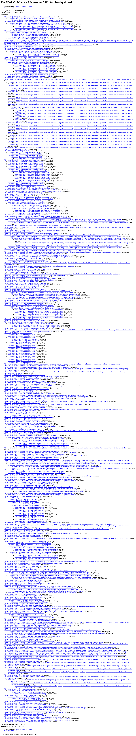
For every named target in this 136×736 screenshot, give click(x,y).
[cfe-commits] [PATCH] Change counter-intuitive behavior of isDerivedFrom (26, 541)
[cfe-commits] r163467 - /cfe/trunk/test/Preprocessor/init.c (20, 701)
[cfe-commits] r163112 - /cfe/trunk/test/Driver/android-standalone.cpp (24, 57)
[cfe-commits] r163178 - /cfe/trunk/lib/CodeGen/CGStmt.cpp (21, 281)
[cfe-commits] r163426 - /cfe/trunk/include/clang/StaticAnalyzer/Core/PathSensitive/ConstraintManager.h (33, 608)
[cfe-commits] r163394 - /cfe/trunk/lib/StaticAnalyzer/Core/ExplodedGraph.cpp (26, 569)
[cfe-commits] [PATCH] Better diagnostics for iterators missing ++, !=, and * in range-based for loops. (32, 470)
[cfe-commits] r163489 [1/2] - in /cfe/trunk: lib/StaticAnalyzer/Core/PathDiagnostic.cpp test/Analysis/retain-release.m (37, 718)
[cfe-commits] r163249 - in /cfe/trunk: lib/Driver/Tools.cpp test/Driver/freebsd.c (26, 389)
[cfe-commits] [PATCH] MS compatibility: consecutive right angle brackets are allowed (28, 17)
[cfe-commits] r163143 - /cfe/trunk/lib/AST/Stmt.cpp (19, 232)
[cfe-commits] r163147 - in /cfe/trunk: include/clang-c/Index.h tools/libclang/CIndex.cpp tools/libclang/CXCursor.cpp (37, 255)
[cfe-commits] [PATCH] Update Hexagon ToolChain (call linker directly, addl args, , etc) (29, 474)
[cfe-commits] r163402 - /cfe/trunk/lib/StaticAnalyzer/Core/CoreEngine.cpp (25, 580)
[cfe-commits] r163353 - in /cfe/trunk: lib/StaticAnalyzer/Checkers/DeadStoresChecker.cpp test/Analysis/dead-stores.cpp (38, 477)
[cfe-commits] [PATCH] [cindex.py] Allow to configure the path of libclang (25, 186)
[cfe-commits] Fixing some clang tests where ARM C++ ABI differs (23, 200)
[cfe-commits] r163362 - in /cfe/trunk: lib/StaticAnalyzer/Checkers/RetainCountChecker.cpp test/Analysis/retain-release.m (38, 493)
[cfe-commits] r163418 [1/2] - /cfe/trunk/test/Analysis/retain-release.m (24, 603)
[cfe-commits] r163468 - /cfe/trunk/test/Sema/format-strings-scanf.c (23, 703)
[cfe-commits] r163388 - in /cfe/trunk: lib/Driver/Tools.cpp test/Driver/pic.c (25, 566)
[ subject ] (19, 6)
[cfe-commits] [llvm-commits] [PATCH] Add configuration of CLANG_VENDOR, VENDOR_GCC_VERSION (35, 216)
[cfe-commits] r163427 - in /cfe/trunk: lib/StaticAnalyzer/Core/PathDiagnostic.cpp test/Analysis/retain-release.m (35, 609)
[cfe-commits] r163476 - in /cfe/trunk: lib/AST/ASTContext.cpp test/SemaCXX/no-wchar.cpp (30, 704)
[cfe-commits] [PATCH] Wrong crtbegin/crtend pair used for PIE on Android (25, 421)
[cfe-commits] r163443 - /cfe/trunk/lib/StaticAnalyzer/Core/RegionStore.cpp (25, 628)
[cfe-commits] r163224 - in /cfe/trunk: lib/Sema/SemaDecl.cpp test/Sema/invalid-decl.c (28, 378)
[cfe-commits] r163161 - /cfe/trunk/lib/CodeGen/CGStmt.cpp (21, 267)
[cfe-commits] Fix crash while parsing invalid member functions (22, 428)
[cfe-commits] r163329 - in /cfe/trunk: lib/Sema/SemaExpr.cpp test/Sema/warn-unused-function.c (31, 435)
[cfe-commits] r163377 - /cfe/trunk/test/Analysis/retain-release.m (22, 535)
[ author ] (24, 6)
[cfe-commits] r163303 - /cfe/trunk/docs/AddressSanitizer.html (21, 420)
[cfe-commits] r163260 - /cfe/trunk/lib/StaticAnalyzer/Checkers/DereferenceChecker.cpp (29, 393)
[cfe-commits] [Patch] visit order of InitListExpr (17, 196)
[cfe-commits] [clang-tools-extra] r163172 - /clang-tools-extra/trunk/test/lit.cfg (26, 277)
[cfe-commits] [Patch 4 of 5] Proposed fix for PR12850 (19, 150)
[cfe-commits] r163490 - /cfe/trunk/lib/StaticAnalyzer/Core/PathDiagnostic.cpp (26, 721)
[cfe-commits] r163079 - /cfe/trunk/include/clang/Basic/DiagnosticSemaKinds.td (26, 197)
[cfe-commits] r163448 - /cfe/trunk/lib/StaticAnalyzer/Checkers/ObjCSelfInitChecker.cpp (29, 641)
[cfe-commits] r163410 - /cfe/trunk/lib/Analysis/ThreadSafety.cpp (22, 599)
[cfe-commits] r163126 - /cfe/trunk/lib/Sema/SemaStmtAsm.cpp (22, 194)
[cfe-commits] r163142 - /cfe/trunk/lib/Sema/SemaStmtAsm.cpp (22, 214)
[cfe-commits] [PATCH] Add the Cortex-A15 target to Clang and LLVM (24, 322)
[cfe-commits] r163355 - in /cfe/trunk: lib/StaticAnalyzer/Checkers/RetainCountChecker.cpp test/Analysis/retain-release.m (38, 479)
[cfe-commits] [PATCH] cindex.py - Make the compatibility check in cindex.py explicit (28, 305)
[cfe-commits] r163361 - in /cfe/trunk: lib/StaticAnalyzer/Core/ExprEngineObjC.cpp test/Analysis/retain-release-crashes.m (38, 487)
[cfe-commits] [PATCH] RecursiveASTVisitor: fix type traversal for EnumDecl (26, 49)
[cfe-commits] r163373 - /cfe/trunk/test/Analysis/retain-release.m (22, 530)
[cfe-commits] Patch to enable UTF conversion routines (19, 412)
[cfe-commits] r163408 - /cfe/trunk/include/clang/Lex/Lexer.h (21, 594)
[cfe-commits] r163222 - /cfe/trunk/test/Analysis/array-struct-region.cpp (24, 375)
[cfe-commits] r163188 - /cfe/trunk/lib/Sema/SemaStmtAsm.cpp (22, 288)
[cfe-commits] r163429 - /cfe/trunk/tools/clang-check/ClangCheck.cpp (24, 613)
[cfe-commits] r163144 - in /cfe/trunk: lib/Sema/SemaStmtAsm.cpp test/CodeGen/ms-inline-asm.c (31, 233)
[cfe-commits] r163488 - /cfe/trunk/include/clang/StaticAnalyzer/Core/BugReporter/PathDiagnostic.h (32, 717)
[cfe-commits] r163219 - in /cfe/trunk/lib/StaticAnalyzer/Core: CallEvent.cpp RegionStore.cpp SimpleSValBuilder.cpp (37, 367)
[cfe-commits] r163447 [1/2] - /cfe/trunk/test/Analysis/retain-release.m (24, 637)
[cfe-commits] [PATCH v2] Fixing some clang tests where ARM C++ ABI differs (37, 210)
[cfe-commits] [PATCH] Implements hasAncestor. (18, 333)
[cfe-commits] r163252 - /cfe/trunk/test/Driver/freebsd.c (20, 390)
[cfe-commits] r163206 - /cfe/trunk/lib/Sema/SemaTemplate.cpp (22, 319)
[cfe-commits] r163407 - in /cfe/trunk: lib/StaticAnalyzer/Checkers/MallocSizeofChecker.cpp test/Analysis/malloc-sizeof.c (38, 586)
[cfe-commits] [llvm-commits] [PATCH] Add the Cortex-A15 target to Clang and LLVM (32, 323)
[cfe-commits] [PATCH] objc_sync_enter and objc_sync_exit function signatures (26, 423)
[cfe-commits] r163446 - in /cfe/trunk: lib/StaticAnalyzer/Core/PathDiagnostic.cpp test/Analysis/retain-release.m (35, 636)
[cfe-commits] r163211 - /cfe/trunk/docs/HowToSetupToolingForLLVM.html (25, 328)
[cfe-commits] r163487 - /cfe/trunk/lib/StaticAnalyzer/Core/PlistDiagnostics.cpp (26, 715)
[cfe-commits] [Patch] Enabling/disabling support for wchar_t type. (23, 258)
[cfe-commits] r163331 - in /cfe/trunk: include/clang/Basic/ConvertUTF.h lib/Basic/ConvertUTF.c (31, 451)
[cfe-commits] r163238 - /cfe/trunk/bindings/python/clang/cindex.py (23, 387)
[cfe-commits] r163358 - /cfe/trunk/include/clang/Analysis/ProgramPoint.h (25, 485)
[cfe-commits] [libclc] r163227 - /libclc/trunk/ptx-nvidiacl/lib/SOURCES (24, 381)
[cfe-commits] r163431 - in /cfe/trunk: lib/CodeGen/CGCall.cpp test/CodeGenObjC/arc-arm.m (30, 620)
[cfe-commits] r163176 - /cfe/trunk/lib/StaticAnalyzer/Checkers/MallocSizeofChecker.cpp (29, 280)
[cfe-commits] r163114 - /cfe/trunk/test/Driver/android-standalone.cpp (24, 77)
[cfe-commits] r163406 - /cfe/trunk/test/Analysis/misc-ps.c (20, 585)
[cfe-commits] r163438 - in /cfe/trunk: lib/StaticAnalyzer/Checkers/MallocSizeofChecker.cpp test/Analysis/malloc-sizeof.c (38, 625)
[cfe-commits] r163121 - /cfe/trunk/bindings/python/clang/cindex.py (23, 192)
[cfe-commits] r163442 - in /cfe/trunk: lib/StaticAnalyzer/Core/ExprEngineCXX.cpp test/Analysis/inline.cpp (34, 627)
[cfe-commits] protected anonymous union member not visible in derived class (26, 302)
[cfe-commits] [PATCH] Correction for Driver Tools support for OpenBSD (25, 283)
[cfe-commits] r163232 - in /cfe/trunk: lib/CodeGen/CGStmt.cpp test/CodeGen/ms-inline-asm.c (31, 382)
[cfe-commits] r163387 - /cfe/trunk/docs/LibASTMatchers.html (22, 564)
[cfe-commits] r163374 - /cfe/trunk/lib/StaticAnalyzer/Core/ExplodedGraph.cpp (26, 532)
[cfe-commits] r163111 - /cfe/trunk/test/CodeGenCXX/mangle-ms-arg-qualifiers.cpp (27, 48)
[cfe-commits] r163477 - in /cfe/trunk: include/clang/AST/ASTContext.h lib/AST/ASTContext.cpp (32, 706)
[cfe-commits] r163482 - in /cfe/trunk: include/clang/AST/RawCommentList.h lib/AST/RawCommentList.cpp (35, 712)
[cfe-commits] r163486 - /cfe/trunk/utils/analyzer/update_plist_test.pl (23, 714)
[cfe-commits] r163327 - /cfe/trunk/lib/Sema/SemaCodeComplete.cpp (23, 432)
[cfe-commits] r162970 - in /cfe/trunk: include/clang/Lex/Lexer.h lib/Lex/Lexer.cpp (27, 269)
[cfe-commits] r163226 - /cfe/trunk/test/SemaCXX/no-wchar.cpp (22, 379)
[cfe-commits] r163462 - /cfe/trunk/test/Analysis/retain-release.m (22, 675)
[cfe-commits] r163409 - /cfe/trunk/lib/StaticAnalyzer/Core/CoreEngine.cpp (25, 597)
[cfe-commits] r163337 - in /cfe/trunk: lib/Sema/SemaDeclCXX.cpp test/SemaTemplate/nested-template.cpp (34, 454)
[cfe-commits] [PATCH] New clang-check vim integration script (22, 160)
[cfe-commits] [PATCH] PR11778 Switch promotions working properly (24, 400)
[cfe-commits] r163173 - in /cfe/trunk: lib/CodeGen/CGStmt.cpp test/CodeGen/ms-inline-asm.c (31, 278)
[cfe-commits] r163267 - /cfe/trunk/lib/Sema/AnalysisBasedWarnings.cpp (24, 406)
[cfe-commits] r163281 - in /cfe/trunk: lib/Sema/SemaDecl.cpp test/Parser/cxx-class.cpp (28, 417)
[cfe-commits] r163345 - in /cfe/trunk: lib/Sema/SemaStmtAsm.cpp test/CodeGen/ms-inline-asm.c (31, 459)
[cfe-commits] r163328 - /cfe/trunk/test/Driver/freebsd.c (20, 434)
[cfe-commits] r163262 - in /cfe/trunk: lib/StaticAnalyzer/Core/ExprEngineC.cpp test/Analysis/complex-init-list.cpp (36, 398)
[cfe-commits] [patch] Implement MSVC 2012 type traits (20, 270)
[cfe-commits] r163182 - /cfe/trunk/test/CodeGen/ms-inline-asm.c (22, 286)
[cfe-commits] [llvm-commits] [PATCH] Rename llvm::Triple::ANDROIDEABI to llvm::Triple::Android (33, 21)
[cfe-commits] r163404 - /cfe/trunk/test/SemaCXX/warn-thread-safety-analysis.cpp (27, 583)
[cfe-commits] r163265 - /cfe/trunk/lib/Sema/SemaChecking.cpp (22, 403)
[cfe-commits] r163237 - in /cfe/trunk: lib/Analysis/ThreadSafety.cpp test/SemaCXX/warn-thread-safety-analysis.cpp (37, 386)
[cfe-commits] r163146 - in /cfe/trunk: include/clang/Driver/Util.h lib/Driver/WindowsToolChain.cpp (32, 253)
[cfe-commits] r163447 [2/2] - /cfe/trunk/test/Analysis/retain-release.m (24, 639)
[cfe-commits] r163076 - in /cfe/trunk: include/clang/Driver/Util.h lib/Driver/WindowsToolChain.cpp (32, 230)
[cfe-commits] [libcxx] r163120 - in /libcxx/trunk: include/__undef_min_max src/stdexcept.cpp (31, 189)
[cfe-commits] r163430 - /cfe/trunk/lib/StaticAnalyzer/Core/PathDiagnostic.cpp (26, 619)
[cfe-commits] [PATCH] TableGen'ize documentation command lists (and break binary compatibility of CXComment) (37, 291)
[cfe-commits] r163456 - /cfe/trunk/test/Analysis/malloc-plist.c (21, 658)
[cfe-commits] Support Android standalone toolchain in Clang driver (23, 46)
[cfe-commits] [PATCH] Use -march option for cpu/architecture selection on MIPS (27, 709)
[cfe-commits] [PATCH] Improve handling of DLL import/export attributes (25, 59)
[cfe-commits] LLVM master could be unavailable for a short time (22, 496)
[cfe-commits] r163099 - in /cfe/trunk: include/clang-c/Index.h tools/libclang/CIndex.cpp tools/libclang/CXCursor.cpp (37, 225)
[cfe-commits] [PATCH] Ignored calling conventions (19, 497)
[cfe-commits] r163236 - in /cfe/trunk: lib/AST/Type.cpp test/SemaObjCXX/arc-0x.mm (28, 384)
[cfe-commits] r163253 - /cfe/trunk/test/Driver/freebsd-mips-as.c (22, 392)
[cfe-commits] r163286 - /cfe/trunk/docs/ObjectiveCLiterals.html (22, 418)
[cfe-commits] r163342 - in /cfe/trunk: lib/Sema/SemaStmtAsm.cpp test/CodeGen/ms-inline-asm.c (31, 457)
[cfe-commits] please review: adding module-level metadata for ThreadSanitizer (26, 289)
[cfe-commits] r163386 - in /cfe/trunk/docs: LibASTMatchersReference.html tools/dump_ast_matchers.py (33, 563)
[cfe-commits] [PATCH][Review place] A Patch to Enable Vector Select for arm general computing (32, 376)
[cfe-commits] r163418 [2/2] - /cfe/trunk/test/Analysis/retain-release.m (24, 605)
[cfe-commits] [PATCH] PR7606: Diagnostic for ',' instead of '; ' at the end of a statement (29, 407)
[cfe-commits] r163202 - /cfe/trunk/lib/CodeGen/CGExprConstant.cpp (24, 303)
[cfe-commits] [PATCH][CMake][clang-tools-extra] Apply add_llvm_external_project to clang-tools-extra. (34, 300)
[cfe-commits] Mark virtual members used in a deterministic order (22, 536)
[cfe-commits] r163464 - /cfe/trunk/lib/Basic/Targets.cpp (20, 689)
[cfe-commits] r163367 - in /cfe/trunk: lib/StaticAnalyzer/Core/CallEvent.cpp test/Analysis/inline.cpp (32, 522)
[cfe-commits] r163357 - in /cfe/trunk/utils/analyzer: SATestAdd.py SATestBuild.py (27, 482)
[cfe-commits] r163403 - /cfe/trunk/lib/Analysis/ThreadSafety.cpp (22, 581)
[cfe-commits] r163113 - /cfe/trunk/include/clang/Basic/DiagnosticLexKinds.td (26, 74)
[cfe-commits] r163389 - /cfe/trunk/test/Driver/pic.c (18, 567)
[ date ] (30, 6)
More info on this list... (11, 8)
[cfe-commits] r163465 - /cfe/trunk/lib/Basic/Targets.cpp (20, 695)
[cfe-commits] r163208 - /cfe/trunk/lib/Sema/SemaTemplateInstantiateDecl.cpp (26, 320)
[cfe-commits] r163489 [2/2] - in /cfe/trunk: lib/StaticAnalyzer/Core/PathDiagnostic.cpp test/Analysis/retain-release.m (37, 720)
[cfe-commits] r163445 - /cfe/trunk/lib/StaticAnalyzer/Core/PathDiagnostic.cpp (26, 634)
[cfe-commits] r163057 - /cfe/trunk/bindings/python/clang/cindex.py (23, 31)
